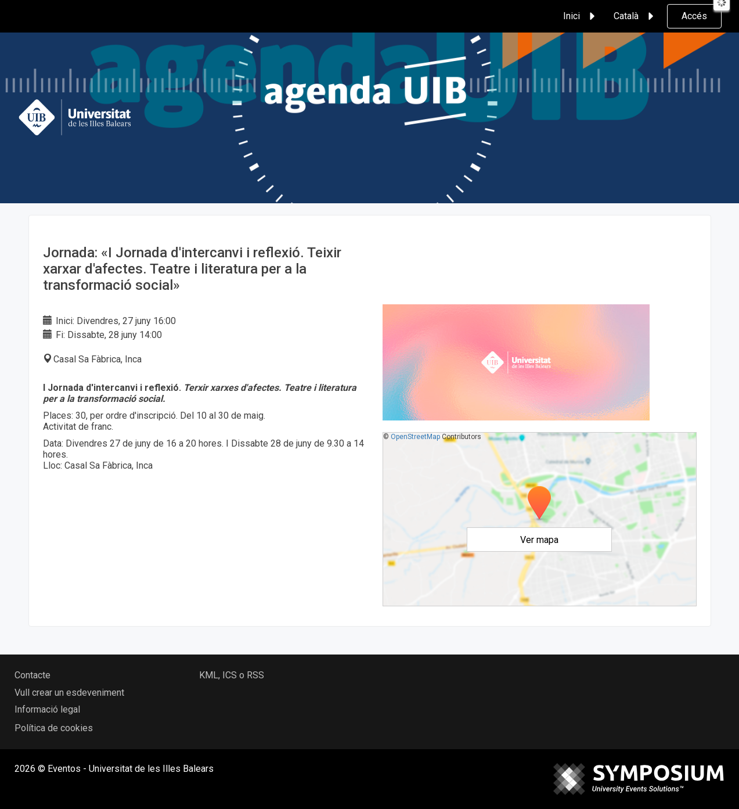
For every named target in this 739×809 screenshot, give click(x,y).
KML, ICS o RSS (231, 675)
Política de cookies (54, 728)
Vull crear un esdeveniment (69, 692)
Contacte (33, 675)
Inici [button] (581, 16)
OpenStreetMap (415, 437)
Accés (694, 15)
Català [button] (635, 16)
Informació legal (47, 709)
